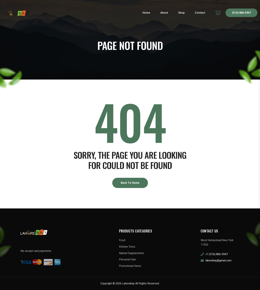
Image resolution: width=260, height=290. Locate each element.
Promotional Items (130, 266)
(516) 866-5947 (241, 12)
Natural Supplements (131, 253)
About (164, 12)
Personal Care (127, 259)
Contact (200, 12)
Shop (181, 12)
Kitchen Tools (127, 246)
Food (122, 240)
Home (146, 12)
